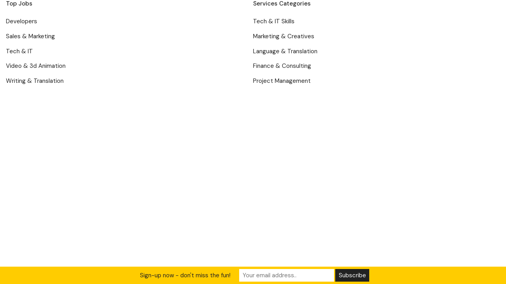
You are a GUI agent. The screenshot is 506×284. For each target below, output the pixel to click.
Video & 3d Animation (36, 66)
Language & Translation (285, 51)
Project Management (282, 81)
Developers (21, 21)
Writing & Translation (35, 81)
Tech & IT (19, 51)
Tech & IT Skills (274, 21)
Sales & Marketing (30, 36)
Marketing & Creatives (283, 36)
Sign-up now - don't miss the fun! (185, 275)
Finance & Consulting (282, 66)
